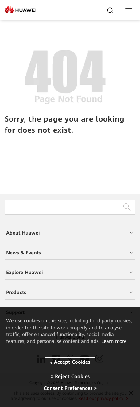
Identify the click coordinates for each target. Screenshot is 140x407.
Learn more (113, 341)
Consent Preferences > (70, 388)
